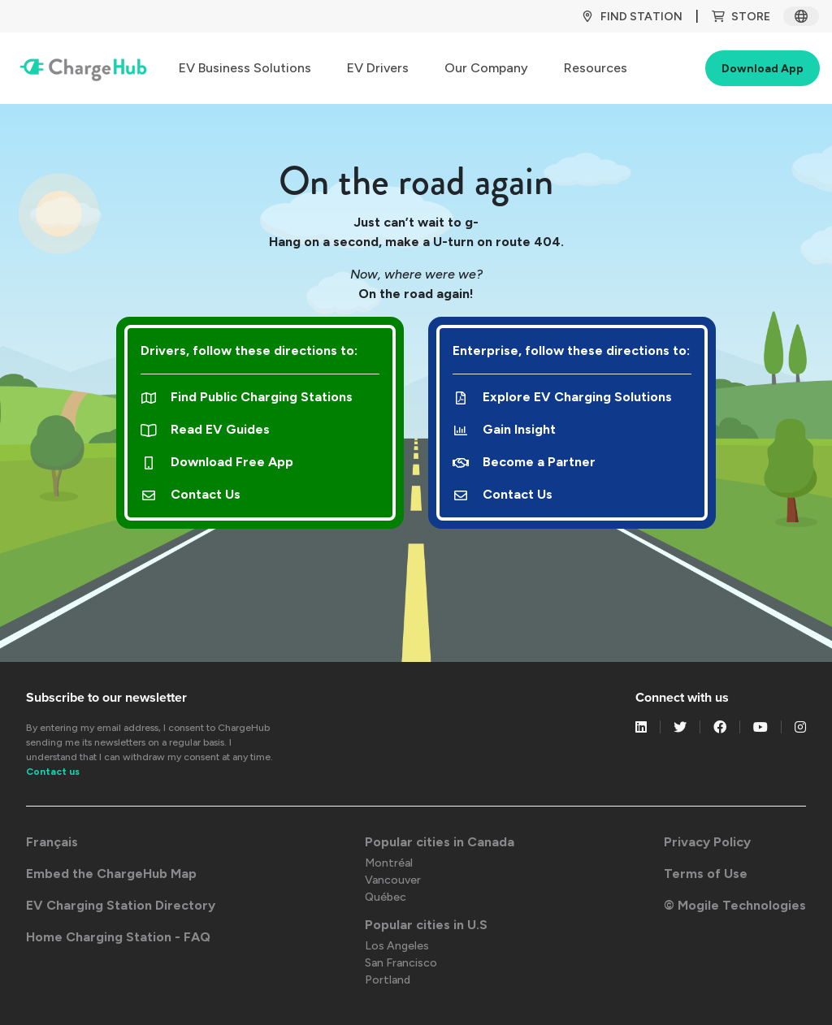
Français (52, 842)
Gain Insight (504, 429)
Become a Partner (524, 461)
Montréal (389, 863)
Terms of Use (706, 873)
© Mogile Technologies (735, 905)
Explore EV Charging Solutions (562, 396)
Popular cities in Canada (439, 842)
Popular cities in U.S (426, 924)
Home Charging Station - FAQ (118, 937)
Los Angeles (397, 946)
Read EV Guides (205, 429)
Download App (763, 69)
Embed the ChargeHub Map (111, 873)
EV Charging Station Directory (120, 905)
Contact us (53, 771)
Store (741, 17)
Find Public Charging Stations (247, 396)
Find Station (631, 17)
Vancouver (393, 880)
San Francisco (401, 963)
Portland (387, 980)
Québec (385, 897)
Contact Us (190, 494)
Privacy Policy (707, 842)
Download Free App (217, 461)
